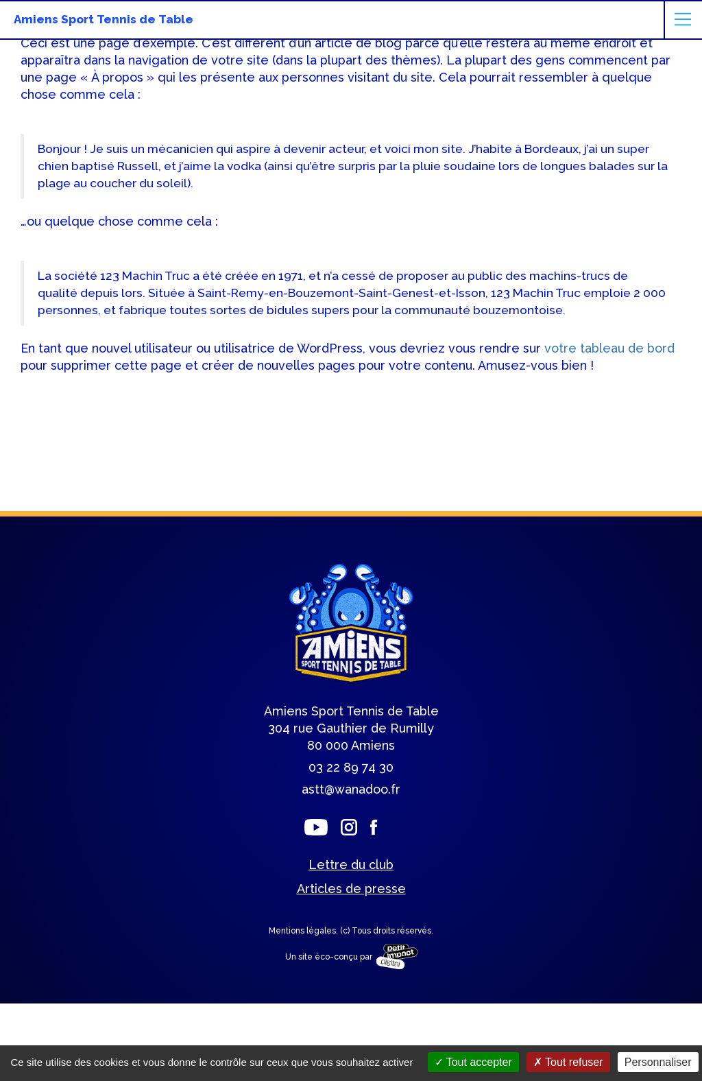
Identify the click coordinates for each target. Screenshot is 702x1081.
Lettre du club (351, 864)
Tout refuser (568, 1062)
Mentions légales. (304, 931)
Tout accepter (473, 1062)
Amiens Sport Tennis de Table (103, 19)
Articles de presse (351, 888)
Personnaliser (658, 1062)
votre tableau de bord (609, 348)
